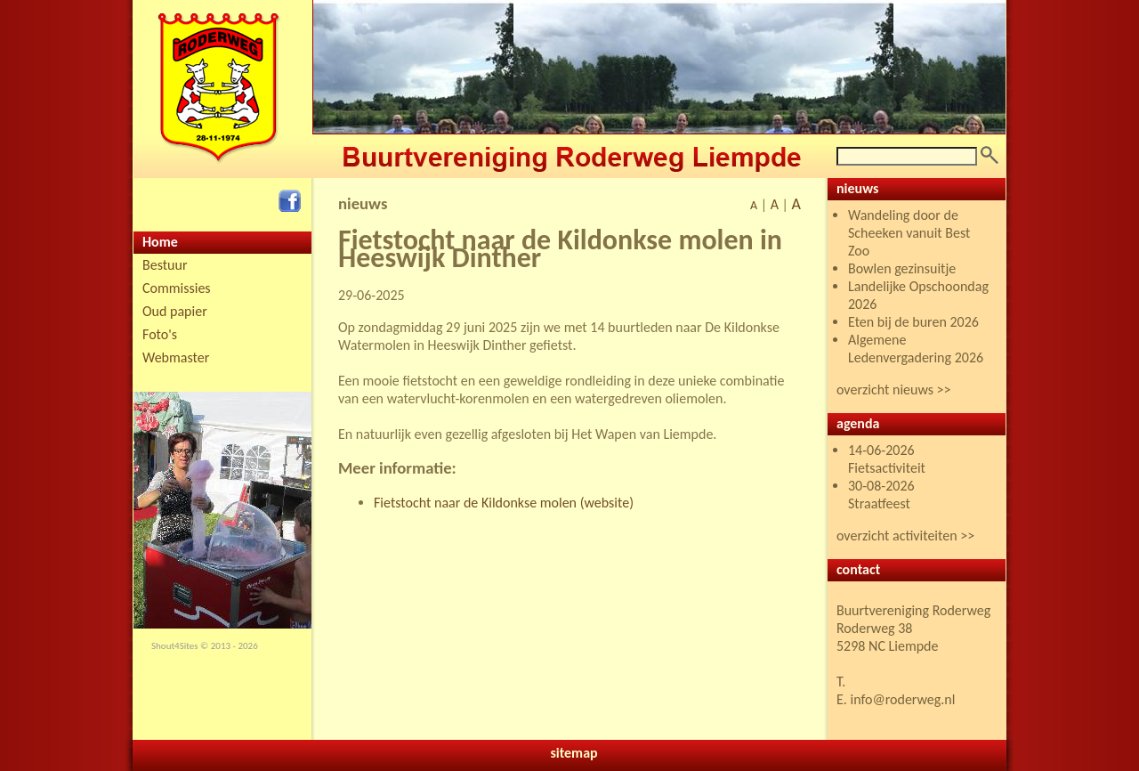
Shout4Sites (174, 646)
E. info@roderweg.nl (895, 699)
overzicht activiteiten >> (905, 535)
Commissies (176, 288)
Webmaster (175, 357)
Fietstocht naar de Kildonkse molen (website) (504, 502)
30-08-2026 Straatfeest (881, 494)
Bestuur (165, 264)
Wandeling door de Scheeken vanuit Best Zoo (909, 233)
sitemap (573, 752)
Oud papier (174, 311)
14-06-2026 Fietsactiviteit (886, 459)
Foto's (159, 334)
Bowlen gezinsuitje (902, 268)
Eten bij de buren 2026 (913, 321)
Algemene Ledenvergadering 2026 (915, 348)
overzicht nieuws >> (893, 389)
